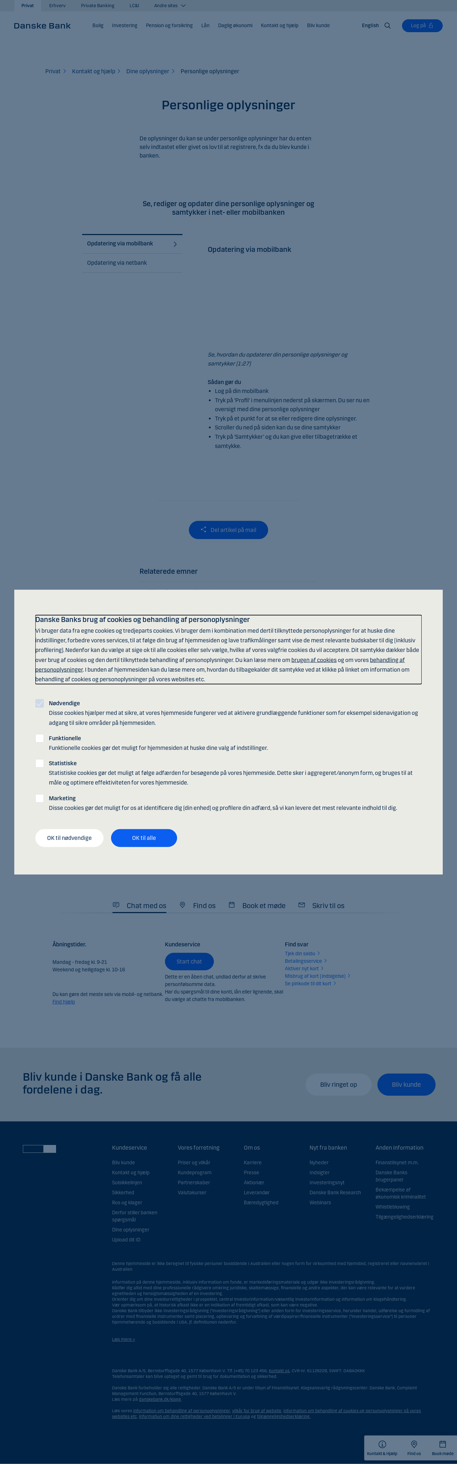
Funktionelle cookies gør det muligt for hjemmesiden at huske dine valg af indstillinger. (158, 743)
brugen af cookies (314, 659)
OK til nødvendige (69, 838)
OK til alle (144, 838)
